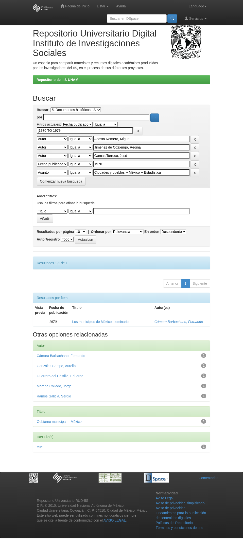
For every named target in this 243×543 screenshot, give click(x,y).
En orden (151, 232)
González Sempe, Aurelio (56, 366)
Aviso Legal (165, 498)
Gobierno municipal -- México (59, 422)
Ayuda (121, 6)
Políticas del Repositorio (174, 523)
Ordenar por (101, 232)
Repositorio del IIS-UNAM (57, 80)
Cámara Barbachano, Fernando (178, 322)
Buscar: (43, 110)
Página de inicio (75, 6)
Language (198, 6)
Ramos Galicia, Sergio (54, 396)
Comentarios (208, 478)
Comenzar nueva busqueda (61, 181)
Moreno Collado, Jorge (54, 386)
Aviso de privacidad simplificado (180, 503)
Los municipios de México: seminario (100, 322)
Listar (103, 6)
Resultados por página (55, 232)
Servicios (196, 18)
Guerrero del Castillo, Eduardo (60, 376)
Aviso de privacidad (171, 508)
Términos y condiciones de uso (179, 528)
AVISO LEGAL (115, 520)
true (40, 447)
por (39, 117)
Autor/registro (48, 239)
